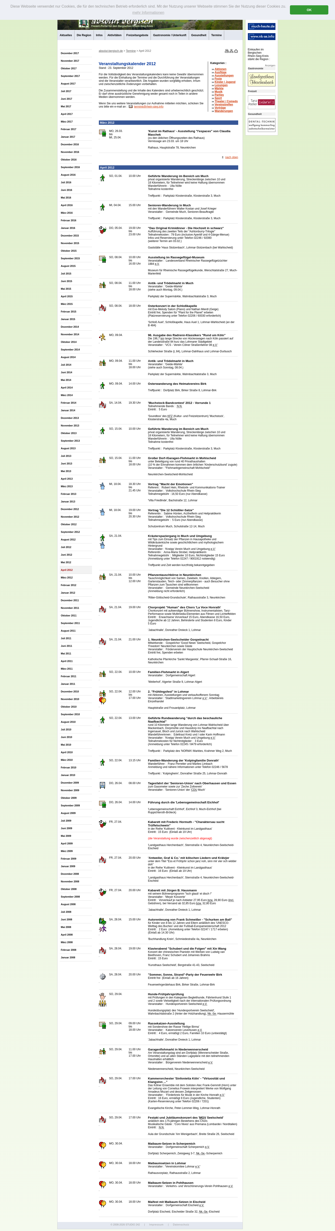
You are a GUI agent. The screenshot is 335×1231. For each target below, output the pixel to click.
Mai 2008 (66, 927)
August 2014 (68, 357)
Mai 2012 (66, 562)
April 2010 (67, 752)
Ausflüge (220, 72)
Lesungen (221, 85)
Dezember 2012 (70, 509)
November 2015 (70, 243)
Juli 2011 (66, 638)
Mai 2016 (66, 197)
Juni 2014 (66, 372)
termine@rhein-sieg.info (148, 106)
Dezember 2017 (70, 53)
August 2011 (68, 630)
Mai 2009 (66, 835)
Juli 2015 (66, 273)
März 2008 (67, 942)
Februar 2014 (68, 402)
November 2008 (70, 881)
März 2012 (67, 577)
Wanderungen (224, 111)
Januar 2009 (68, 866)
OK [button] (309, 10)
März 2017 (67, 121)
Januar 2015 (68, 319)
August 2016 (68, 174)
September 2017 (70, 76)
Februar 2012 (68, 585)
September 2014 (70, 349)
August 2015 (68, 266)
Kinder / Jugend (225, 82)
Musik (219, 91)
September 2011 (70, 623)
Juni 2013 (66, 463)
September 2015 (70, 258)
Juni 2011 (66, 646)
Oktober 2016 (69, 159)
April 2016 (67, 205)
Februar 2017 (68, 129)
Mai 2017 (66, 106)
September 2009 (70, 805)
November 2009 (70, 790)
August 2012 (68, 539)
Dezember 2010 (70, 691)
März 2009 (67, 851)
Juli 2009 (66, 820)
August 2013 (68, 448)
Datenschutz (181, 1224)
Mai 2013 (66, 471)
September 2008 (70, 896)
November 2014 (70, 334)
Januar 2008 (68, 957)
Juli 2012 (66, 547)
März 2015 (67, 304)
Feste (218, 78)
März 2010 (67, 759)
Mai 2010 (66, 744)
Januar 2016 (68, 228)
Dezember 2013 (70, 418)
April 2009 (67, 843)
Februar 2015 (68, 311)
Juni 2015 (66, 281)
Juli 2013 (66, 456)
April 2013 (67, 478)
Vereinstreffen (224, 104)
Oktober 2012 (69, 524)
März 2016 (67, 212)
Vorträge (220, 107)
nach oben (231, 157)
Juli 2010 (66, 729)
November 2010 (70, 699)
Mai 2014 (66, 380)
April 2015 (67, 296)
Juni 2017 (66, 98)
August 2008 (68, 904)
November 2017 (70, 60)
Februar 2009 (68, 858)
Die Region (84, 35)
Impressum (156, 1224)
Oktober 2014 (69, 342)
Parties (219, 94)
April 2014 (67, 387)
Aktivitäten (114, 35)
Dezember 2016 (70, 144)
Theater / (226, 101)
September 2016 (70, 167)
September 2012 (70, 532)
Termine (216, 35)
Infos (99, 35)
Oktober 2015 (69, 250)
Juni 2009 (66, 828)
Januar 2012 (68, 592)
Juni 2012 (66, 554)
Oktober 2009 (69, 797)
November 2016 (70, 152)
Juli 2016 (66, 182)
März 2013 (67, 486)
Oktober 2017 (69, 68)
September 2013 (70, 440)
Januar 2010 (68, 775)
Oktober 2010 (69, 706)
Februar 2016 (68, 220)
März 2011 (67, 668)
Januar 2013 (68, 501)
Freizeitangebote (137, 35)
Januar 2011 (68, 684)
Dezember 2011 (70, 600)
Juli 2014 (66, 364)
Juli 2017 (66, 91)
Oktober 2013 (69, 433)
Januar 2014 (68, 410)
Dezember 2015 (70, 235)
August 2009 (68, 813)
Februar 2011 (68, 676)
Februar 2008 (68, 949)
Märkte (219, 88)
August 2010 (68, 722)
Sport (218, 98)
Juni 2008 (66, 919)
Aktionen (220, 69)
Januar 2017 (68, 136)
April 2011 (67, 661)
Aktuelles (66, 35)
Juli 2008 (66, 911)
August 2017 (68, 83)
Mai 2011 (66, 653)
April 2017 (67, 114)
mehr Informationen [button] (148, 13)
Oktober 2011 (69, 615)
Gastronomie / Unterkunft (169, 35)
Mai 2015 (66, 288)
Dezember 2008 (70, 873)
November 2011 (70, 608)
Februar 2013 (68, 494)
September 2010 (70, 714)
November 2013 (70, 425)
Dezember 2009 (70, 782)
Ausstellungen (224, 75)
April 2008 (67, 934)
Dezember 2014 (70, 326)
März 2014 (67, 395)
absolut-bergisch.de (111, 51)
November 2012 (70, 516)
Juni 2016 (66, 190)
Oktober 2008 (69, 889)
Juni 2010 (66, 737)
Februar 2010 (68, 767)
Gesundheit (198, 35)
